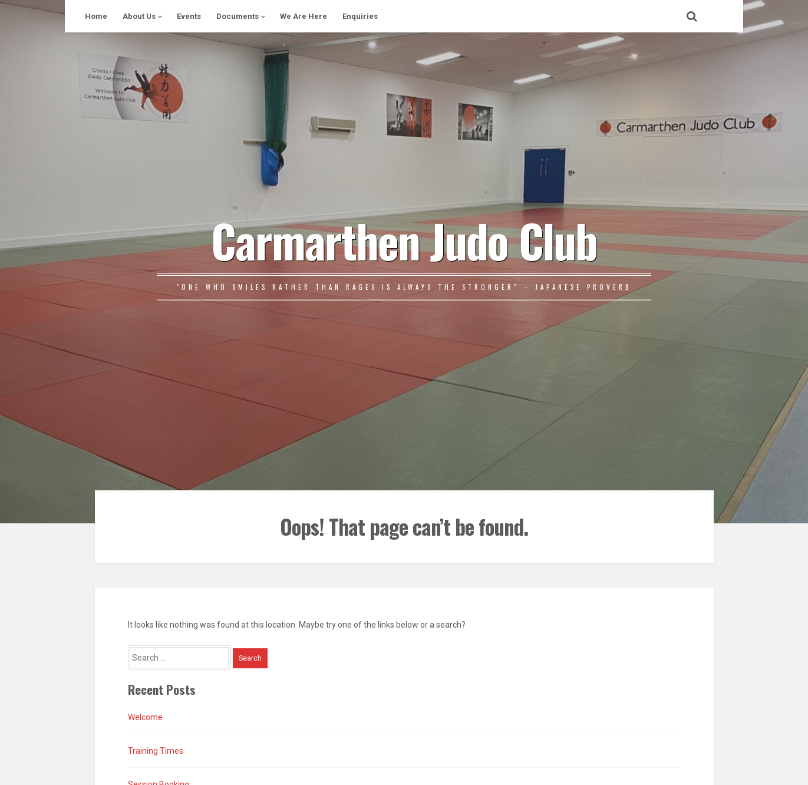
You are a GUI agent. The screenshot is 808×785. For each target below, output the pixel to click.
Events (189, 16)
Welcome (145, 717)
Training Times (155, 751)
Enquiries (360, 16)
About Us (139, 16)
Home (96, 16)
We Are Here (303, 16)
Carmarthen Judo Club (404, 239)
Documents (237, 16)
